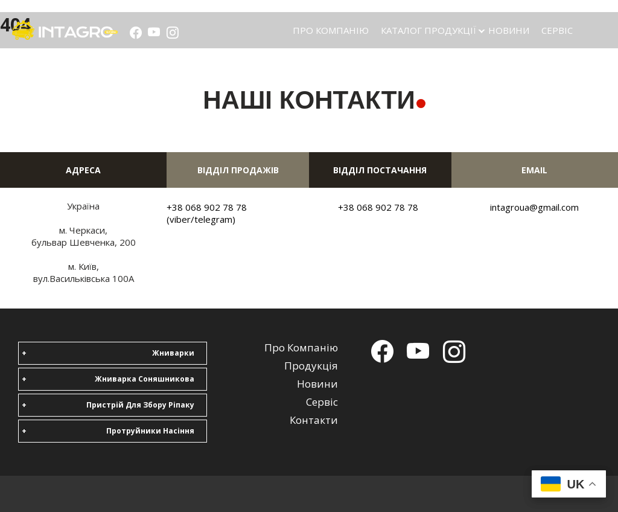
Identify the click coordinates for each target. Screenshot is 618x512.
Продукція (311, 366)
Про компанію (331, 30)
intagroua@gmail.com (534, 207)
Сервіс (557, 30)
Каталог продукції (428, 30)
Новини (508, 30)
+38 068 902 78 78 (378, 207)
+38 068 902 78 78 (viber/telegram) (207, 213)
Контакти (314, 420)
